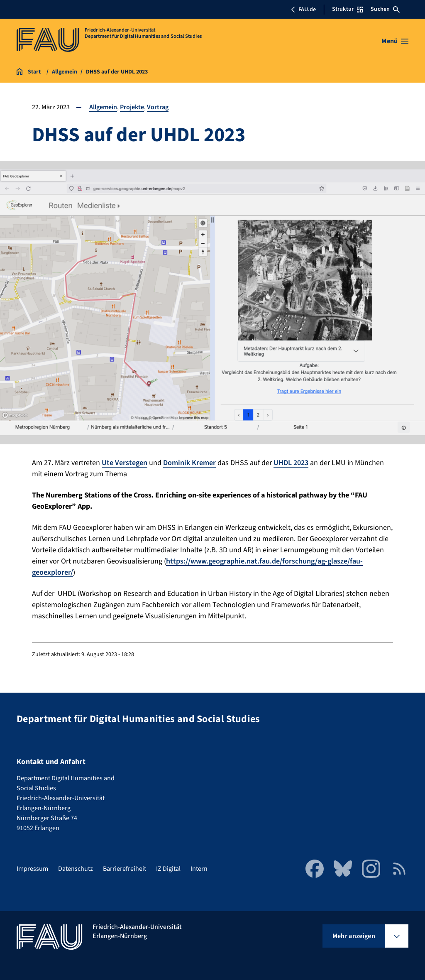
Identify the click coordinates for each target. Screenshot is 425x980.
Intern (199, 868)
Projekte (132, 107)
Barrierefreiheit (124, 868)
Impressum (32, 868)
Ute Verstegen (124, 463)
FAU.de (303, 9)
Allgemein (103, 107)
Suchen (385, 9)
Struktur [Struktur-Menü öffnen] (347, 9)
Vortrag (158, 107)
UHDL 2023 (291, 463)
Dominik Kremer (189, 463)
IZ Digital (168, 868)
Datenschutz (75, 868)
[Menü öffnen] (394, 41)
